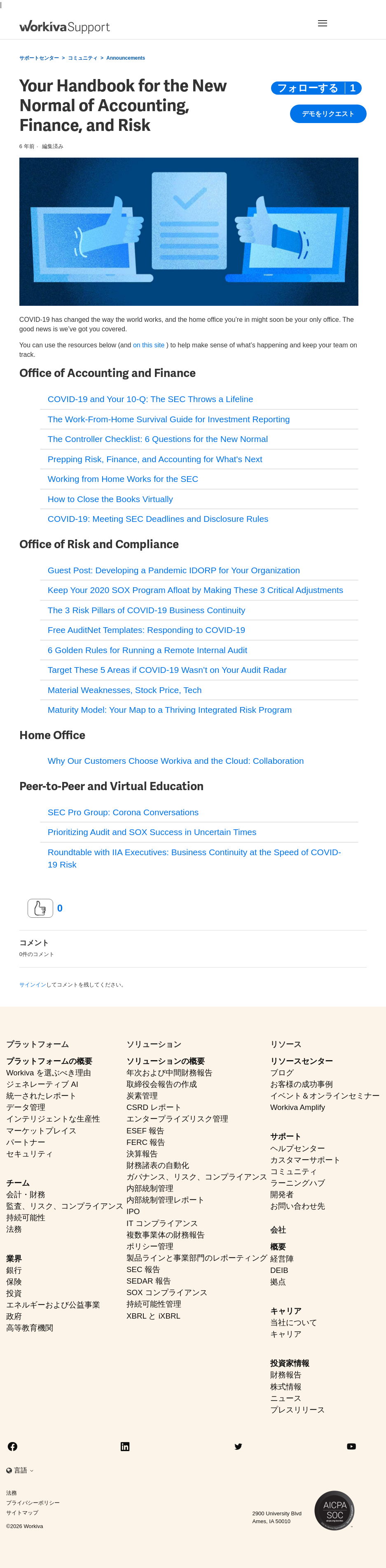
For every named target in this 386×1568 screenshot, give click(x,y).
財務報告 (286, 1374)
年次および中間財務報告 (169, 1072)
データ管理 (25, 1107)
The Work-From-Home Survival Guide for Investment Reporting (169, 419)
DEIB (279, 1270)
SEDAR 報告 (148, 1281)
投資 (14, 1293)
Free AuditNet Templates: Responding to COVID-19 (146, 630)
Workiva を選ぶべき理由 (48, 1072)
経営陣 (282, 1258)
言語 (24, 1470)
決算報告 (142, 1153)
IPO (133, 1211)
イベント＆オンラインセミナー (325, 1095)
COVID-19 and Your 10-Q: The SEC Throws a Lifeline (150, 399)
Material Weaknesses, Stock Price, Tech (125, 690)
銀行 (14, 1270)
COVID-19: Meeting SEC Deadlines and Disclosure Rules (158, 518)
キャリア (286, 1311)
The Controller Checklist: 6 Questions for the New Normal (158, 439)
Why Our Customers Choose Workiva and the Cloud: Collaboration (176, 760)
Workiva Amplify (297, 1107)
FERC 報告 (145, 1142)
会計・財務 (25, 1194)
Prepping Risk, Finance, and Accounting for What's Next (155, 459)
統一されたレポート (41, 1095)
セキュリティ (29, 1153)
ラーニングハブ (297, 1183)
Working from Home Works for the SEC (123, 479)
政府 (14, 1316)
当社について (293, 1322)
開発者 (282, 1194)
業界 (14, 1258)
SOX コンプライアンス (167, 1292)
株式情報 (286, 1386)
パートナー (25, 1142)
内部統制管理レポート (165, 1200)
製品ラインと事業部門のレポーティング (196, 1258)
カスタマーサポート (305, 1160)
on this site (148, 345)
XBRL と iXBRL (153, 1316)
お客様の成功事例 (301, 1084)
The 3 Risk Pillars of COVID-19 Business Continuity (147, 610)
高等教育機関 (29, 1328)
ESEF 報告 (145, 1130)
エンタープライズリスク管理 (177, 1118)
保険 (14, 1281)
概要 (278, 1246)
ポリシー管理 (149, 1246)
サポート (286, 1136)
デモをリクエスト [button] (328, 113)
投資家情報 (289, 1363)
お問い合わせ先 (297, 1206)
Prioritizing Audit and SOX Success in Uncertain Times (152, 832)
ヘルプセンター (297, 1148)
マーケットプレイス (41, 1130)
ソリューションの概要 (165, 1061)
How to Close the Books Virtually (110, 499)
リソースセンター (301, 1061)
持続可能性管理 (153, 1304)
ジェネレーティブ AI (42, 1084)
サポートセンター (39, 58)
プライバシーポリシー (33, 1503)
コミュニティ (83, 58)
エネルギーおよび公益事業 (53, 1304)
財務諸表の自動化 (157, 1165)
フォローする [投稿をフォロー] (308, 87)
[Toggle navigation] (337, 23)
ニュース (286, 1398)
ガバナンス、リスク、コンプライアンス (196, 1177)
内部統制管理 (149, 1188)
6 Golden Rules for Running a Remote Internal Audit (147, 650)
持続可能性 (25, 1217)
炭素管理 (142, 1095)
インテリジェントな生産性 (53, 1118)
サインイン (32, 985)
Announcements (125, 58)
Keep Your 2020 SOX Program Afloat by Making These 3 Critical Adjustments (196, 590)
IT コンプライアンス (162, 1223)
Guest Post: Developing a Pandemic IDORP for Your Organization (174, 570)
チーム (18, 1183)
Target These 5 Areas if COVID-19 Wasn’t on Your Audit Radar (167, 670)
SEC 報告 (143, 1269)
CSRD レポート (154, 1107)
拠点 (278, 1281)
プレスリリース (297, 1409)
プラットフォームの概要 (49, 1061)
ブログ (282, 1072)
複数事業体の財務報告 (165, 1235)
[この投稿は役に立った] (40, 908)
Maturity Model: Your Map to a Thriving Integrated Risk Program (170, 709)
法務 (14, 1229)
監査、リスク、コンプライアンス (65, 1206)
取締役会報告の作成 (161, 1084)
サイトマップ (22, 1513)
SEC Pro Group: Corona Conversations (123, 812)
